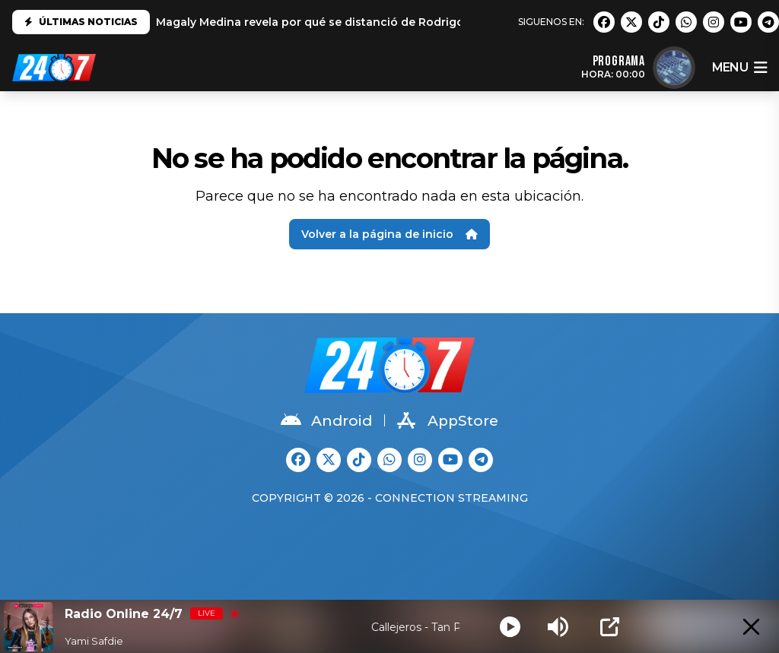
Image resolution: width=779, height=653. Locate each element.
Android (326, 420)
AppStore (447, 420)
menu (739, 67)
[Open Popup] (609, 626)
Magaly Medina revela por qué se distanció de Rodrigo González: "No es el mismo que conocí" (421, 22)
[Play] (510, 626)
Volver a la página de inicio (389, 234)
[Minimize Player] (751, 626)
